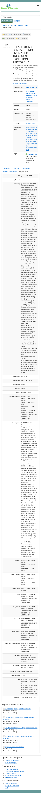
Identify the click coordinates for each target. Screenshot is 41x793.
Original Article (31, 123)
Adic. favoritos (22, 38)
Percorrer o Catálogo (11, 769)
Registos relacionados (10, 171)
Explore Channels (10, 773)
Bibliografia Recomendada (13, 775)
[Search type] (20, 17)
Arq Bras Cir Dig (31, 87)
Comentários (26, 168)
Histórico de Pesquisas (12, 760)
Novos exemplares (11, 777)
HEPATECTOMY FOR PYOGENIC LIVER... (16, 25)
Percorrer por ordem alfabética (14, 771)
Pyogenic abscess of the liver (14, 747)
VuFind (4, 6)
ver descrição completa (20, 83)
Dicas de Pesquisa (11, 783)
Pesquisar (7, 21)
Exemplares (6, 168)
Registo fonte (23, 171)
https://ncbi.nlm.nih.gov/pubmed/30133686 (31, 135)
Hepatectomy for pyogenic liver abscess (18, 709)
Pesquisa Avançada (11, 763)
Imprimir (27, 34)
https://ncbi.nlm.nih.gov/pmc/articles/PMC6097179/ (31, 129)
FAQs (6, 788)
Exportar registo (9, 38)
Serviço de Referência (12, 786)
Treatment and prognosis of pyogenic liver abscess (21, 728)
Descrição (16, 168)
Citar (5, 34)
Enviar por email (16, 34)
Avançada (17, 21)
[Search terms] (20, 13)
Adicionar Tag (31, 154)
